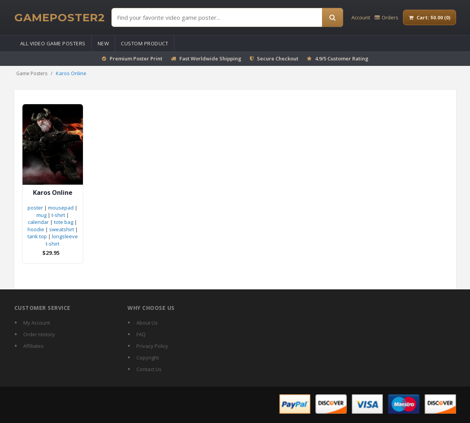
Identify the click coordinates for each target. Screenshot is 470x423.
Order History (39, 334)
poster (35, 207)
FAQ (141, 334)
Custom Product (144, 43)
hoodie (36, 229)
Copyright (147, 357)
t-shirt (58, 215)
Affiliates (33, 345)
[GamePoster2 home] (59, 17)
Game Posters (31, 73)
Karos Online (52, 193)
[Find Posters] (217, 17)
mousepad (61, 207)
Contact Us (149, 369)
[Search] (332, 17)
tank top (37, 236)
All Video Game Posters (53, 43)
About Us (147, 322)
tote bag (63, 221)
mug (41, 215)
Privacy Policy (152, 345)
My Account (36, 322)
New (103, 43)
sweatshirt (61, 229)
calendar (38, 221)
